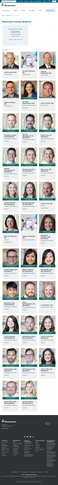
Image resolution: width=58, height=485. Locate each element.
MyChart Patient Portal (5, 449)
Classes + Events (5, 451)
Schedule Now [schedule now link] (50, 10)
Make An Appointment (5, 445)
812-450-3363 (17, 34)
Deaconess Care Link (28, 445)
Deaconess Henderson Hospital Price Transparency (51, 452)
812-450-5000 (5, 428)
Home (3, 15)
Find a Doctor (6, 10)
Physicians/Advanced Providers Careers (29, 455)
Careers (3, 453)
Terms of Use (14, 471)
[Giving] (31, 1)
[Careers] (44, 1)
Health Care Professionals (16, 446)
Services (23, 10)
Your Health (32, 10)
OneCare (40, 471)
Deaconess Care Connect (27, 449)
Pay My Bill (4, 447)
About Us (38, 447)
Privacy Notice (33, 471)
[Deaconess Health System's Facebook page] (28, 437)
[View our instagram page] (30, 437)
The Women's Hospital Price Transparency (50, 465)
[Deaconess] (8, 5)
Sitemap (46, 471)
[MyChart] (26, 1)
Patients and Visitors (17, 443)
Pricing (14, 454)
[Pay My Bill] (21, 1)
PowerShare (27, 447)
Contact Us (4, 455)
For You (40, 10)
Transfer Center (27, 443)
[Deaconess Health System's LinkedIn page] (33, 437)
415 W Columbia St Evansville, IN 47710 (15, 32)
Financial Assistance (40, 449)
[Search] (54, 1)
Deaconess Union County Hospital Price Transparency (51, 460)
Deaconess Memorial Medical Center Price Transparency (51, 456)
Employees (15, 451)
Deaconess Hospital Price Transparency (51, 444)
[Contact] (49, 1)
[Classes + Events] (37, 1)
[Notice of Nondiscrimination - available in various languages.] (29, 475)
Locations (15, 10)
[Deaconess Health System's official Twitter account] (25, 437)
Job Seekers (15, 452)
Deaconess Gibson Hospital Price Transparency (51, 448)
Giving (37, 451)
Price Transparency (24, 471)
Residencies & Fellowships (27, 452)
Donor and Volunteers (15, 449)
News (37, 442)
